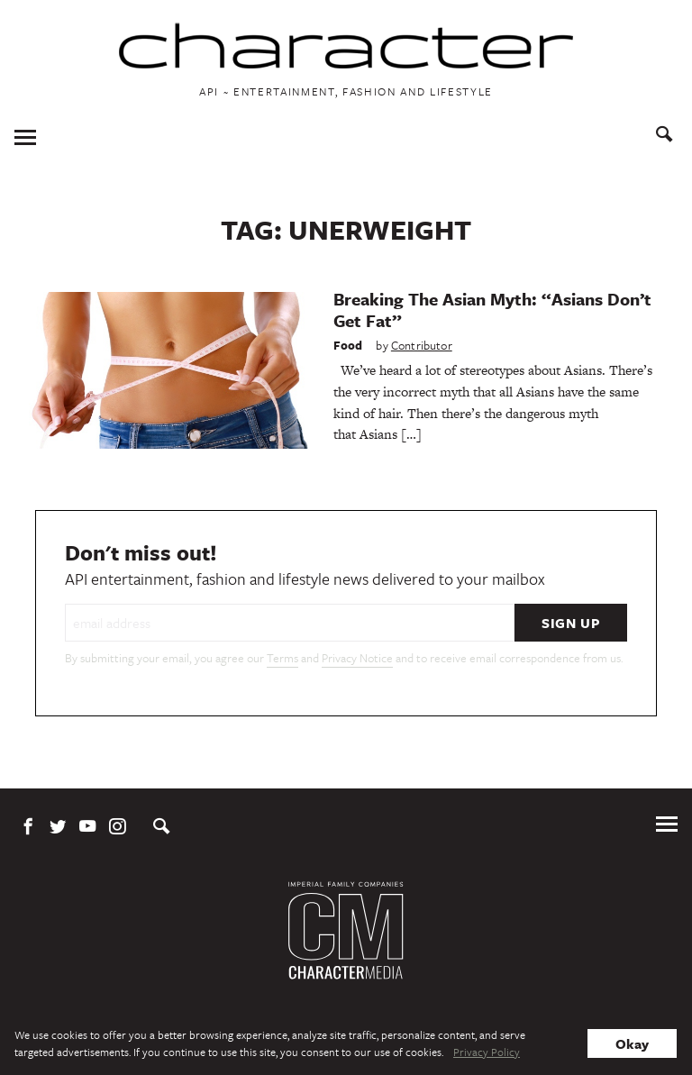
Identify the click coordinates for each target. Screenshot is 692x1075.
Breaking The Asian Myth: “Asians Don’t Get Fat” (492, 310)
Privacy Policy (486, 1051)
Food (348, 345)
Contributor (421, 345)
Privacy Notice (357, 658)
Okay (632, 1043)
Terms (282, 658)
